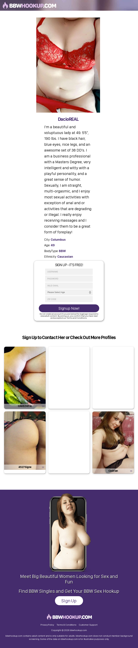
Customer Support (88, 624)
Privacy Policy (47, 624)
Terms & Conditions (66, 624)
